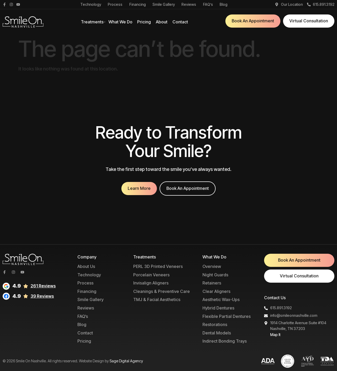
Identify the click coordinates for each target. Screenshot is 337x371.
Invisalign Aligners (150, 283)
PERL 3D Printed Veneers (158, 266)
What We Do (120, 21)
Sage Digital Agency (126, 361)
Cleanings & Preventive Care (161, 291)
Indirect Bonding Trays (224, 341)
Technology (90, 4)
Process (115, 4)
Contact (180, 21)
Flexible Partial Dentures (226, 316)
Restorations (214, 324)
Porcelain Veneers (151, 274)
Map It (275, 334)
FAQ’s (208, 4)
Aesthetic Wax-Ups (221, 299)
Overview (211, 266)
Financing (137, 4)
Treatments (92, 21)
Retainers (211, 283)
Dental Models (216, 333)
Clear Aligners (216, 291)
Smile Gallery (163, 4)
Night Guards (215, 274)
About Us (86, 266)
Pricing (144, 21)
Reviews (188, 4)
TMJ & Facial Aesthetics (156, 299)
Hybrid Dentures (218, 308)
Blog (223, 4)
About (161, 21)
